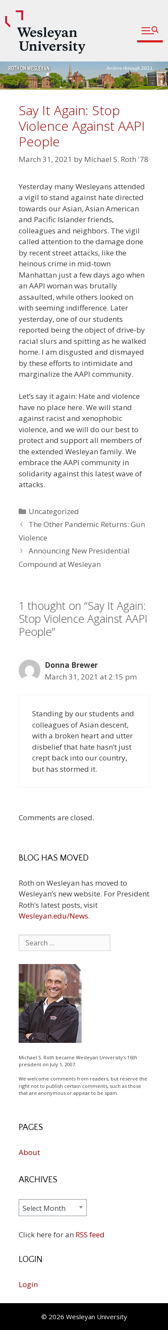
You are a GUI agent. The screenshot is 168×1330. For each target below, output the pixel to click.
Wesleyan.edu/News (53, 916)
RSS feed (90, 1234)
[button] (150, 31)
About (29, 1152)
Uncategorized (54, 511)
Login (28, 1284)
